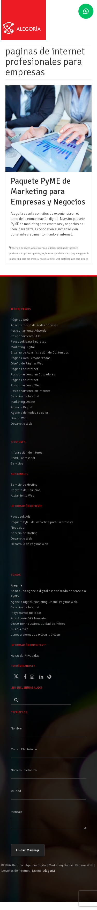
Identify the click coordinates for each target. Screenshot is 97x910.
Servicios (17, 464)
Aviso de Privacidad (25, 655)
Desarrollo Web (21, 539)
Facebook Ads (20, 517)
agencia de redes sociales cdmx (28, 248)
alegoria (50, 248)
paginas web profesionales (55, 253)
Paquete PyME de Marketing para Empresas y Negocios (42, 525)
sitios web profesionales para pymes (69, 259)
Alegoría (49, 871)
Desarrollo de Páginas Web (29, 544)
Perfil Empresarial (23, 458)
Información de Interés (26, 453)
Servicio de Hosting (24, 533)
